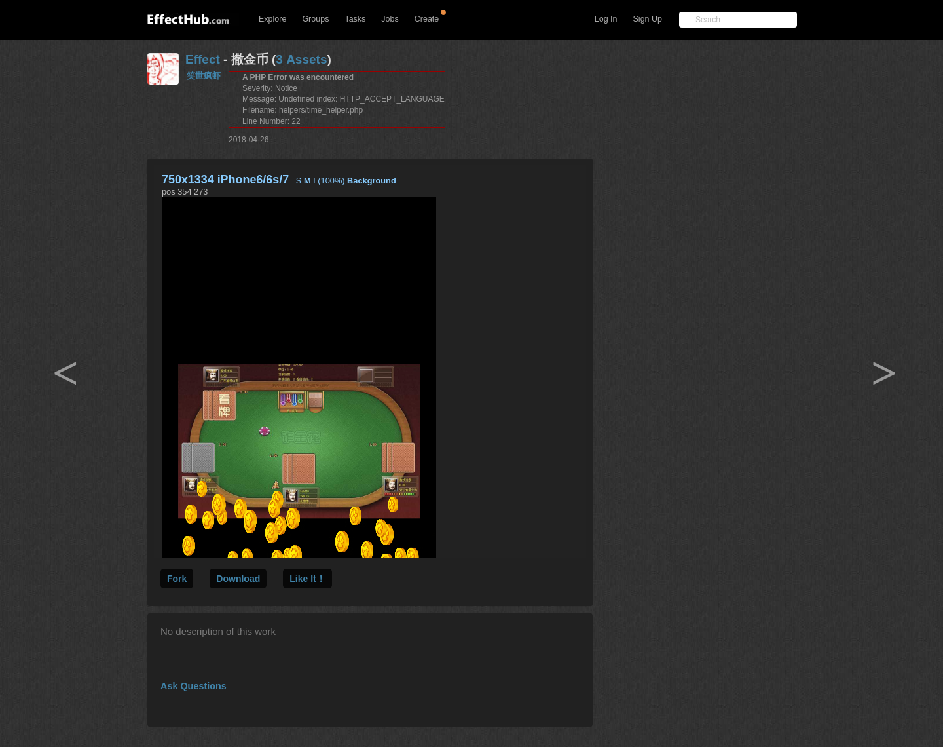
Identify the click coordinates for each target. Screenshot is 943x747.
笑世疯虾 (204, 76)
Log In (606, 19)
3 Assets (301, 59)
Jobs (389, 19)
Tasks (354, 19)
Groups (315, 19)
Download (238, 578)
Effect (202, 59)
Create (427, 19)
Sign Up (647, 19)
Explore (272, 19)
